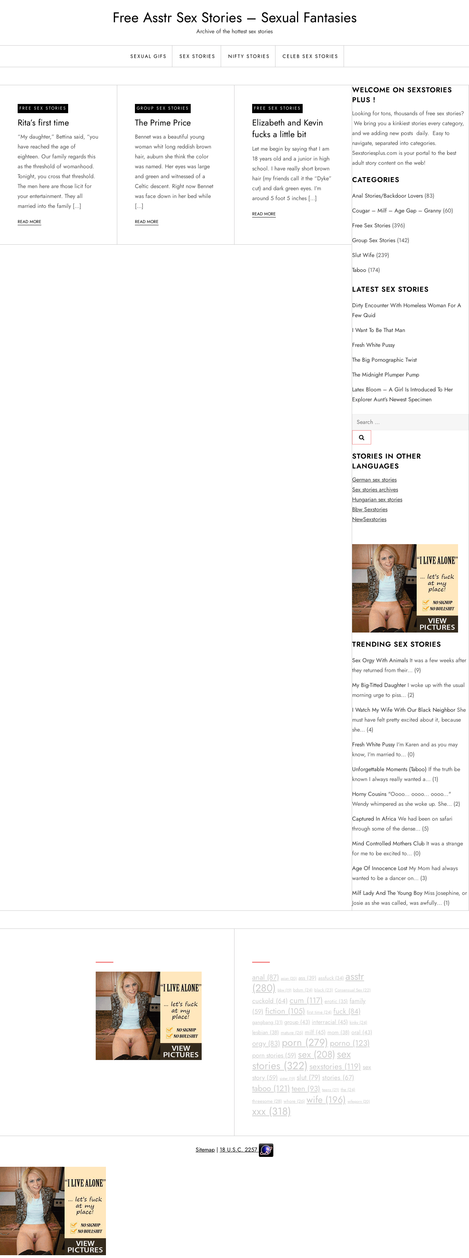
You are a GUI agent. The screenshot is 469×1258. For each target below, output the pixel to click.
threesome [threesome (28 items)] (267, 1101)
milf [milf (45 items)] (315, 1032)
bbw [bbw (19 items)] (284, 990)
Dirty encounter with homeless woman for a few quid (406, 310)
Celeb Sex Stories (310, 56)
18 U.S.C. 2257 (239, 1150)
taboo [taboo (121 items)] (271, 1088)
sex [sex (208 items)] (316, 1054)
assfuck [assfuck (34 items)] (331, 978)
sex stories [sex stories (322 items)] (301, 1060)
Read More (29, 222)
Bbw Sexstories (369, 509)
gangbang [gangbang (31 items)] (267, 1022)
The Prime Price (163, 122)
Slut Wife (363, 255)
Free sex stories (42, 108)
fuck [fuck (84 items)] (347, 1011)
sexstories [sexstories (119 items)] (335, 1066)
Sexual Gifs (148, 56)
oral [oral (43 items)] (361, 1032)
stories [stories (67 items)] (338, 1077)
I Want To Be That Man (378, 330)
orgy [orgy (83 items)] (266, 1043)
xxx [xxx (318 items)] (271, 1111)
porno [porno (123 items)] (350, 1043)
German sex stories (374, 480)
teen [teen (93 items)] (306, 1088)
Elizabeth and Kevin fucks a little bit (287, 128)
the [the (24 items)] (348, 1090)
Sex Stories (197, 56)
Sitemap (205, 1150)
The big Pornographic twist (384, 360)
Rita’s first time (43, 122)
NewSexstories (369, 519)
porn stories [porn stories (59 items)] (274, 1055)
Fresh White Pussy (373, 345)
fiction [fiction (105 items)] (285, 1011)
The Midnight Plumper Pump (385, 375)
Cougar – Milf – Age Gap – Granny (396, 210)
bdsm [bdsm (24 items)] (303, 990)
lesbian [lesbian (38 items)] (265, 1032)
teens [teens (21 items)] (330, 1090)
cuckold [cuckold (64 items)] (270, 1001)
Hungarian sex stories (377, 499)
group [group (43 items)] (297, 1022)
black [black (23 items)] (323, 990)
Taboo (359, 270)
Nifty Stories (249, 56)
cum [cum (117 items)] (306, 1000)
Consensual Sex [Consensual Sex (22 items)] (353, 990)
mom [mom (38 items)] (338, 1032)
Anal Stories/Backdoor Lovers (387, 196)
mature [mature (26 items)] (292, 1032)
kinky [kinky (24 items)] (358, 1022)
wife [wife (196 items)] (326, 1099)
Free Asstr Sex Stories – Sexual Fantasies (235, 17)
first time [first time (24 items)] (319, 1012)
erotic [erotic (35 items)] (336, 1001)
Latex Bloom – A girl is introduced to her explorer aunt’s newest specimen (402, 394)
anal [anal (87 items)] (265, 977)
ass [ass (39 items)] (307, 978)
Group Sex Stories (163, 108)
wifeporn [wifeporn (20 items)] (359, 1101)
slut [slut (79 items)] (308, 1077)
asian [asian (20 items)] (289, 978)
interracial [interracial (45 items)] (330, 1022)
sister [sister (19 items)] (287, 1078)
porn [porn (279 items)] (305, 1042)
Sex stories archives (375, 489)
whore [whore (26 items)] (294, 1101)
